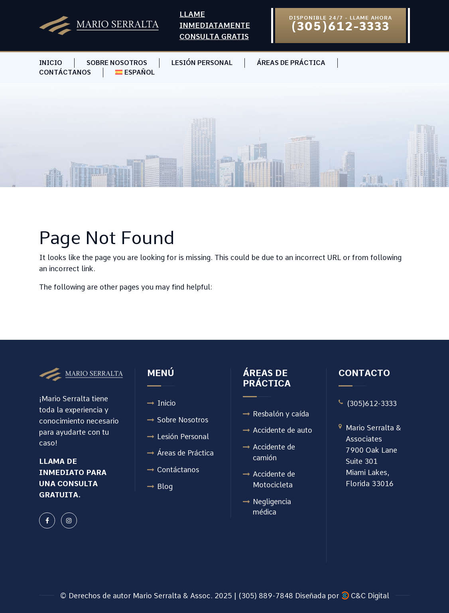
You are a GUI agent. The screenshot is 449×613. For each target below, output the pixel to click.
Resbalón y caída (281, 414)
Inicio (50, 63)
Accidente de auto (283, 431)
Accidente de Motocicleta (275, 480)
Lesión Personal (201, 63)
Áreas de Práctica (291, 63)
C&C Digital (370, 595)
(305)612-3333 (373, 403)
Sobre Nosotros (117, 63)
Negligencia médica (272, 508)
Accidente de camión (275, 453)
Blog (165, 487)
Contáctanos (65, 72)
